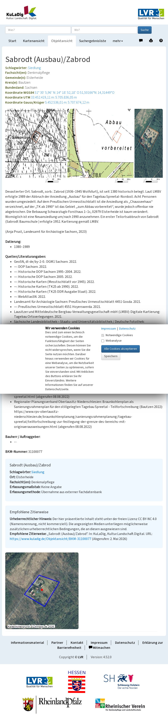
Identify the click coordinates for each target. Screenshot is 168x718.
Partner (57, 642)
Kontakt (77, 642)
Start (12, 41)
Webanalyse (111, 341)
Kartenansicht (34, 41)
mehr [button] (118, 41)
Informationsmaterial (27, 642)
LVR (80, 657)
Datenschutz (125, 642)
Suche (145, 30)
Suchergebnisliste (92, 41)
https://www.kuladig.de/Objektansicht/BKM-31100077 (50, 538)
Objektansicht (62, 41)
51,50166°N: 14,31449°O (97, 92)
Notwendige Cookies (117, 335)
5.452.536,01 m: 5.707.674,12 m (67, 102)
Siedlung (34, 67)
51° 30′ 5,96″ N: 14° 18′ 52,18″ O (57, 92)
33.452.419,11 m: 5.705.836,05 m (54, 97)
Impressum (99, 642)
